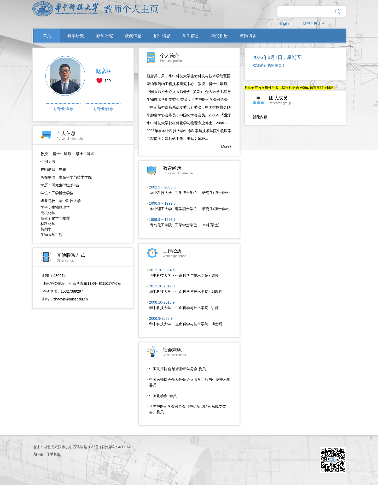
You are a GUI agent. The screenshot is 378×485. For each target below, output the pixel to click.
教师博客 (248, 35)
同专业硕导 (102, 109)
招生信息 (162, 35)
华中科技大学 (314, 23)
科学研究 (75, 35)
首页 (47, 35)
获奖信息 (133, 35)
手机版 (55, 454)
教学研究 (104, 35)
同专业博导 (63, 109)
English (286, 23)
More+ (226, 146)
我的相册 (219, 35)
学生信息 (190, 35)
